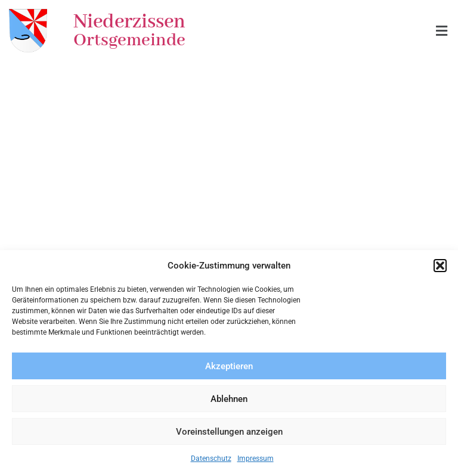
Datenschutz (211, 458)
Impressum (255, 458)
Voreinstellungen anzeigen (229, 431)
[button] (440, 266)
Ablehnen (229, 399)
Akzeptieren (229, 366)
